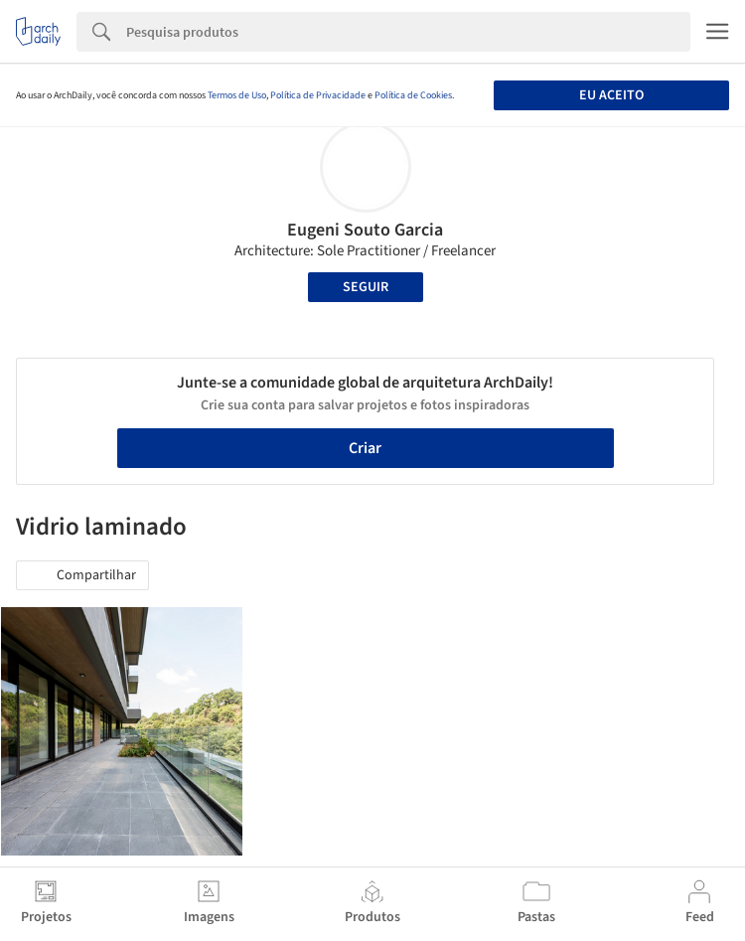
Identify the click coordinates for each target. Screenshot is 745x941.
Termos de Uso (237, 95)
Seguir (365, 287)
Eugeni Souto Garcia (365, 230)
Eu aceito (611, 95)
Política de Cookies (413, 95)
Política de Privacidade (318, 95)
